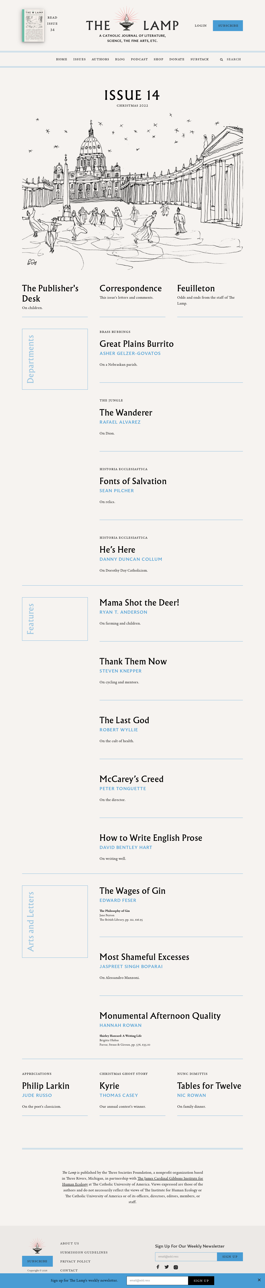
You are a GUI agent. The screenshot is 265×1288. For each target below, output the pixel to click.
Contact (69, 1270)
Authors (100, 59)
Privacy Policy (75, 1261)
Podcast (139, 59)
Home (62, 59)
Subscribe (228, 25)
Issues (79, 59)
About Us (69, 1243)
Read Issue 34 (52, 24)
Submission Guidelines (84, 1252)
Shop (158, 59)
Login (201, 25)
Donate (177, 59)
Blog (120, 59)
